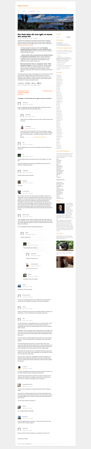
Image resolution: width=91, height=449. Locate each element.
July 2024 (58, 86)
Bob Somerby (59, 160)
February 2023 (59, 111)
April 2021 (58, 143)
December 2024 (59, 79)
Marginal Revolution (60, 170)
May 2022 (58, 124)
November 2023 (59, 98)
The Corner (58, 161)
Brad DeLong (58, 165)
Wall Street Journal (59, 190)
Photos (23, 11)
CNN (57, 195)
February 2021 (59, 146)
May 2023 (58, 107)
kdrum (61, 42)
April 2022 (58, 126)
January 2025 (58, 77)
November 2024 (59, 80)
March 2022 (58, 127)
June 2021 (58, 141)
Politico (57, 187)
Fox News (58, 196)
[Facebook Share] (21, 83)
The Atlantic (58, 194)
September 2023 (59, 101)
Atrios (57, 158)
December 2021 (59, 132)
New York (58, 174)
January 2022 (58, 130)
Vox (57, 175)
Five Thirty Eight (59, 171)
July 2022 (58, 121)
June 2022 (58, 123)
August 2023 (58, 102)
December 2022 (59, 114)
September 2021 (59, 136)
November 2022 (59, 116)
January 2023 (58, 113)
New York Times (59, 182)
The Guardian (58, 185)
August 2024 (58, 85)
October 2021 (59, 135)
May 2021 (58, 142)
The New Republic (59, 192)
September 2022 (59, 119)
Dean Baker (58, 162)
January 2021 (58, 148)
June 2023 (58, 105)
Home (19, 11)
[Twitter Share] (28, 83)
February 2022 (59, 129)
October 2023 (59, 99)
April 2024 (58, 91)
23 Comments (35, 38)
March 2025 (58, 75)
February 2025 (59, 76)
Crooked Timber (59, 166)
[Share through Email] (33, 83)
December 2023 (59, 97)
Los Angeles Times (60, 189)
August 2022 (58, 120)
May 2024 (58, 89)
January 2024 (58, 95)
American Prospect (60, 198)
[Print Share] (39, 83)
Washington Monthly (60, 183)
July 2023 (58, 104)
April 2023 (58, 108)
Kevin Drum (23, 5)
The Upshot (58, 177)
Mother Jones (59, 191)
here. (60, 55)
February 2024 (59, 94)
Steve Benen (58, 169)
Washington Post (59, 186)
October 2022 (59, 117)
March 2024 (58, 92)
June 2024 (58, 88)
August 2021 (58, 138)
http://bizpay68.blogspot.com (39, 137)
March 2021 (58, 145)
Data (38, 11)
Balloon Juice (58, 167)
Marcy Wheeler (59, 173)
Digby (57, 164)
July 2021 (58, 139)
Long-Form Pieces (32, 11)
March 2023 (58, 110)
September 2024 (59, 83)
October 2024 (59, 82)
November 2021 (59, 133)
